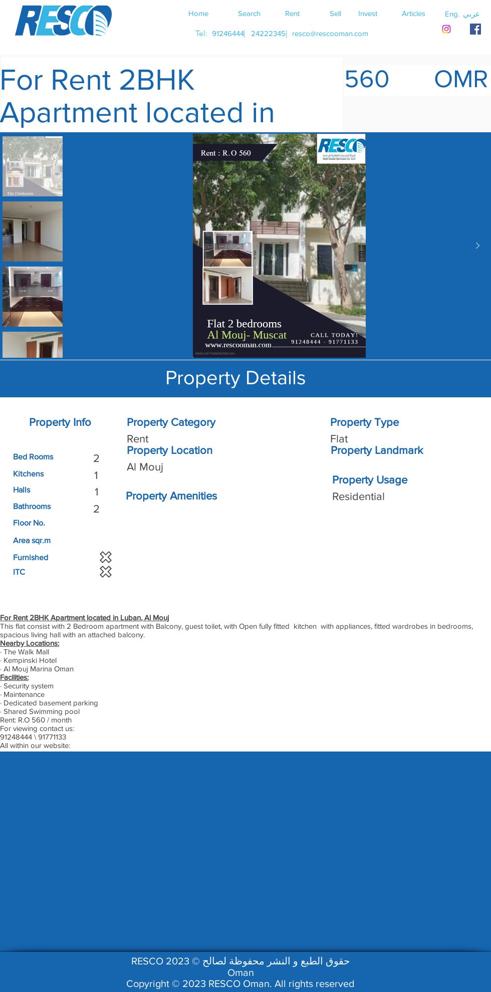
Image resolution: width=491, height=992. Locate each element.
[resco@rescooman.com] (330, 33)
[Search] (249, 13)
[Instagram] (446, 29)
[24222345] (268, 33)
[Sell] (335, 13)
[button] (471, 14)
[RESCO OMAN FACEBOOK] (475, 29)
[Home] (198, 13)
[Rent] (292, 13)
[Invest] (367, 13)
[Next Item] (477, 246)
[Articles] (413, 13)
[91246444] (227, 33)
